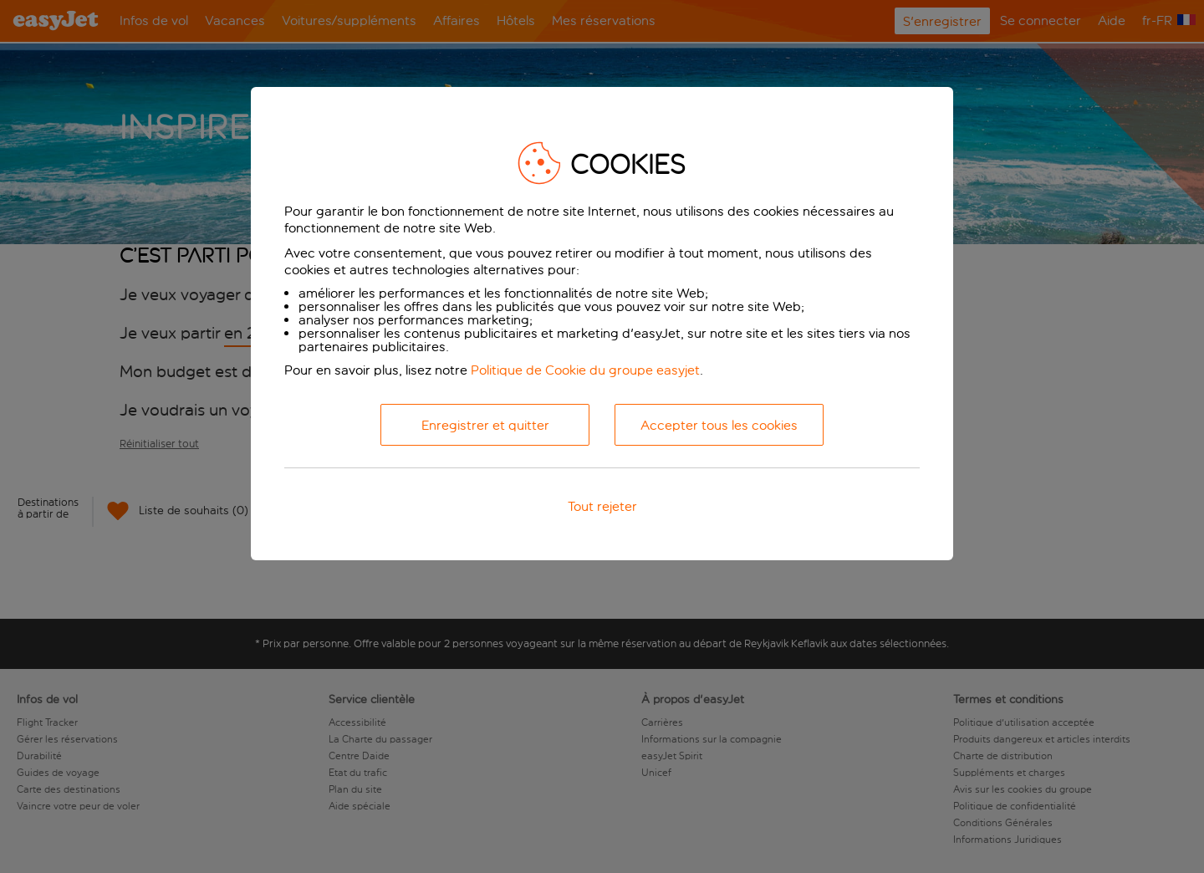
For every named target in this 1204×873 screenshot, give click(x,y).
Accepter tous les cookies (719, 425)
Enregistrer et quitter (485, 425)
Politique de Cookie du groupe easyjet (585, 370)
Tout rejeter (602, 506)
